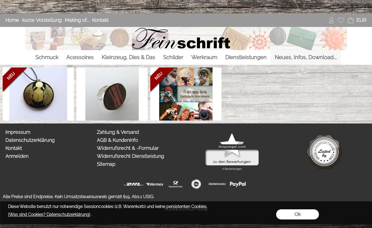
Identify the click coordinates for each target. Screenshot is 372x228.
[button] (361, 20)
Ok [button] (297, 214)
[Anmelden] (331, 20)
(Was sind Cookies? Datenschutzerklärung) (49, 214)
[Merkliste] (341, 20)
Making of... (77, 20)
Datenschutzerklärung (30, 140)
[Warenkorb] (350, 20)
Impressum (17, 132)
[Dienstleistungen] (246, 57)
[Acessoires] (80, 57)
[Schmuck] (46, 57)
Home (12, 20)
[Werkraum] (204, 57)
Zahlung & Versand (118, 132)
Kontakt (100, 20)
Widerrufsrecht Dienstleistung (130, 156)
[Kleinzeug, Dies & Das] (128, 57)
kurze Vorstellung (42, 20)
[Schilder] (173, 57)
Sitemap (106, 164)
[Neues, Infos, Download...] (306, 57)
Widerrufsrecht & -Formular (128, 148)
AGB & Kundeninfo (117, 140)
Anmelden (16, 156)
